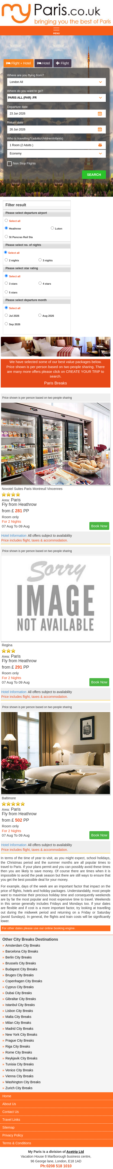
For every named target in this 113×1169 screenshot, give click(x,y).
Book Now (99, 526)
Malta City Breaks (16, 1017)
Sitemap (8, 1127)
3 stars (13, 283)
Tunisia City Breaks (18, 1064)
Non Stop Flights (23, 163)
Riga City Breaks (16, 1046)
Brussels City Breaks (19, 963)
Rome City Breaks (17, 1052)
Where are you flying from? (25, 75)
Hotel (43, 63)
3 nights (48, 260)
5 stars (13, 292)
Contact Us (10, 1112)
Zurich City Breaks (17, 1088)
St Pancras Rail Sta (21, 237)
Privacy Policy (12, 1135)
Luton (58, 228)
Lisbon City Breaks (17, 1011)
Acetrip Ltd (75, 1152)
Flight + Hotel (18, 63)
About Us (9, 1104)
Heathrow (15, 228)
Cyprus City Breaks (18, 987)
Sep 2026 (14, 324)
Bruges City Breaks (18, 975)
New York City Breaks (19, 1034)
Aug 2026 (48, 315)
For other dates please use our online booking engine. (38, 928)
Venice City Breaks (17, 1070)
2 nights (14, 260)
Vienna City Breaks (18, 1076)
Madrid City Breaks (17, 1028)
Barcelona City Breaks (20, 951)
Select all (14, 221)
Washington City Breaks (21, 1082)
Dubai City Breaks (17, 993)
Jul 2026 (14, 315)
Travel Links (11, 1119)
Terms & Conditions (16, 1143)
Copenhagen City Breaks (22, 981)
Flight (62, 63)
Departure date (17, 107)
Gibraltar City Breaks (19, 999)
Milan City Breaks (16, 1023)
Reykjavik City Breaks (19, 1058)
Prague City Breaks (18, 1040)
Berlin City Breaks (17, 957)
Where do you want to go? (25, 91)
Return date (15, 122)
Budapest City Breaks (19, 969)
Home (6, 1096)
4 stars (47, 283)
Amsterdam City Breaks (21, 945)
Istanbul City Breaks (18, 1005)
